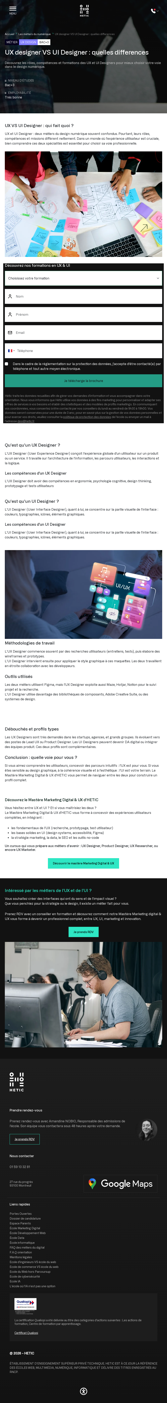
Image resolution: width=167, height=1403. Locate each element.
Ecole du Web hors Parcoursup (30, 1271)
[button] (83, 1391)
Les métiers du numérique (34, 34)
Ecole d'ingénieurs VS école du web (33, 1261)
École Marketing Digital (25, 1228)
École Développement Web (28, 1232)
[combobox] (11, 351)
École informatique (22, 1242)
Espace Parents (20, 1223)
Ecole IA (15, 1281)
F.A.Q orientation (21, 1252)
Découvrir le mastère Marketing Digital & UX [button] (83, 863)
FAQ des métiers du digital (27, 1247)
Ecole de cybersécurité (25, 1276)
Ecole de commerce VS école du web (34, 1266)
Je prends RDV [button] (84, 931)
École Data (17, 1237)
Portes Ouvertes (21, 1213)
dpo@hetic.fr (25, 421)
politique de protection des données (87, 416)
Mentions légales (21, 1257)
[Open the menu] (13, 10)
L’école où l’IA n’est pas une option (32, 1286)
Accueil (9, 34)
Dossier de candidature (25, 1218)
